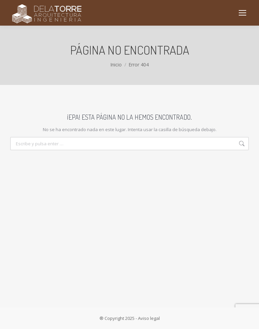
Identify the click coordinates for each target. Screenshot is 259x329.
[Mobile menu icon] (242, 12)
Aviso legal (149, 318)
